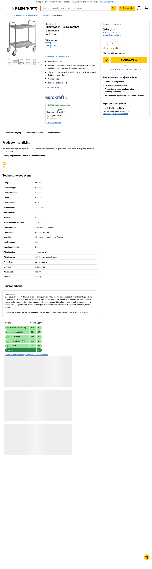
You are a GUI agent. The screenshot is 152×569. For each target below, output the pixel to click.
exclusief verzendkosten (112, 35)
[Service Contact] (147, 557)
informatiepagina (81, 312)
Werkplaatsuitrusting (31, 15)
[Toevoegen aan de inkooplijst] (106, 60)
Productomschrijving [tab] (13, 133)
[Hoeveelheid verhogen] (120, 44)
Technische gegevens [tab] (34, 133)
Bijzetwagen (57, 15)
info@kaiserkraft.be (109, 2)
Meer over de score (54, 123)
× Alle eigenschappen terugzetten (57, 56)
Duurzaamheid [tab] (54, 133)
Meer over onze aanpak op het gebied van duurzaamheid (26, 355)
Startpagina (17, 15)
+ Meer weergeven (52, 87)
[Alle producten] (4, 8)
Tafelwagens (45, 15)
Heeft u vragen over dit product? (115, 114)
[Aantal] (112, 44)
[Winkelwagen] (146, 8)
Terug (5, 15)
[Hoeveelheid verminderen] (104, 44)
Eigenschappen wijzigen (112, 24)
